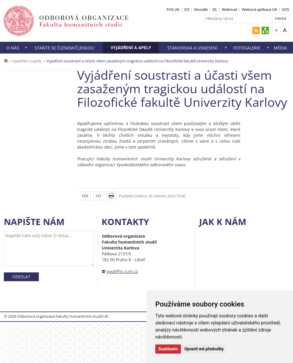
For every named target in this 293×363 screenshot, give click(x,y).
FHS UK (173, 9)
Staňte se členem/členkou (64, 48)
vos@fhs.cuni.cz (122, 271)
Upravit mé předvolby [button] (204, 349)
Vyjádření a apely (131, 47)
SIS (186, 9)
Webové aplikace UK (259, 9)
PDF (85, 196)
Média (280, 48)
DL (214, 9)
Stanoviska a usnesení (192, 48)
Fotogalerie (246, 48)
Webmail (229, 9)
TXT (99, 196)
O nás (12, 48)
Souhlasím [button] (168, 349)
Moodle (201, 9)
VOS (285, 9)
